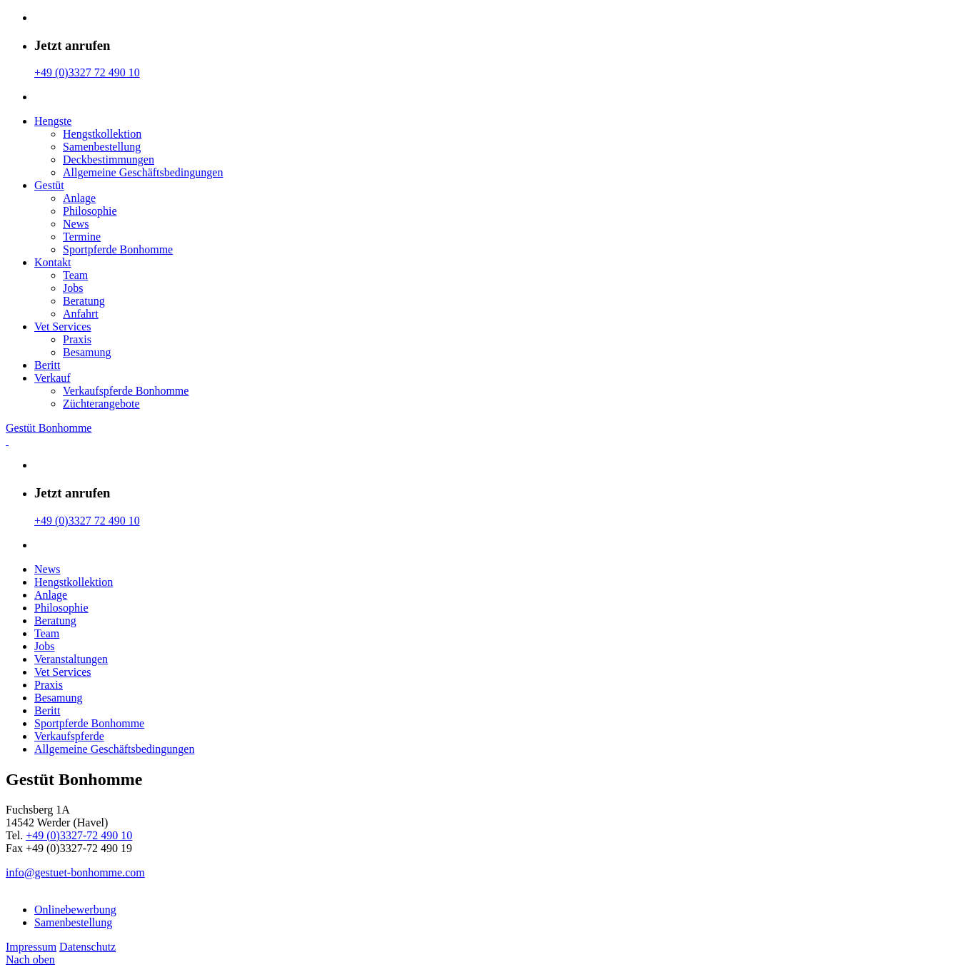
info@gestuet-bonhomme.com (75, 872)
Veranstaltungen (71, 659)
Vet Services (62, 326)
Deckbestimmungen (108, 159)
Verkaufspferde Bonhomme (126, 391)
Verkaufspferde (69, 736)
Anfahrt (81, 314)
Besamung (87, 352)
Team (75, 275)
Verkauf (52, 378)
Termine (82, 237)
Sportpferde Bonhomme (118, 249)
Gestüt (49, 185)
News (76, 224)
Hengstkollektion (102, 134)
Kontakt (52, 262)
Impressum (31, 947)
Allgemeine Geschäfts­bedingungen (143, 172)
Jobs (73, 288)
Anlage (79, 198)
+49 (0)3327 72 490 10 (87, 72)
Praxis (77, 339)
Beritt (47, 365)
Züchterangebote (101, 404)
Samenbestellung (102, 147)
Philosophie (90, 211)
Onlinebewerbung (75, 909)
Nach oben (30, 959)
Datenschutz (87, 947)
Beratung (84, 301)
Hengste (52, 121)
